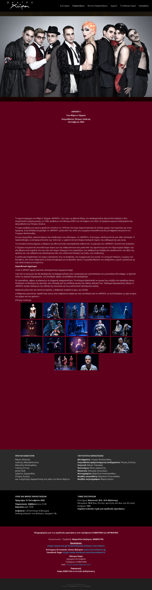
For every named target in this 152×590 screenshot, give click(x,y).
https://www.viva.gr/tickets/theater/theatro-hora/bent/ (76, 545)
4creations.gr (73, 586)
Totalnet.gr (87, 586)
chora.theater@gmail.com (79, 564)
